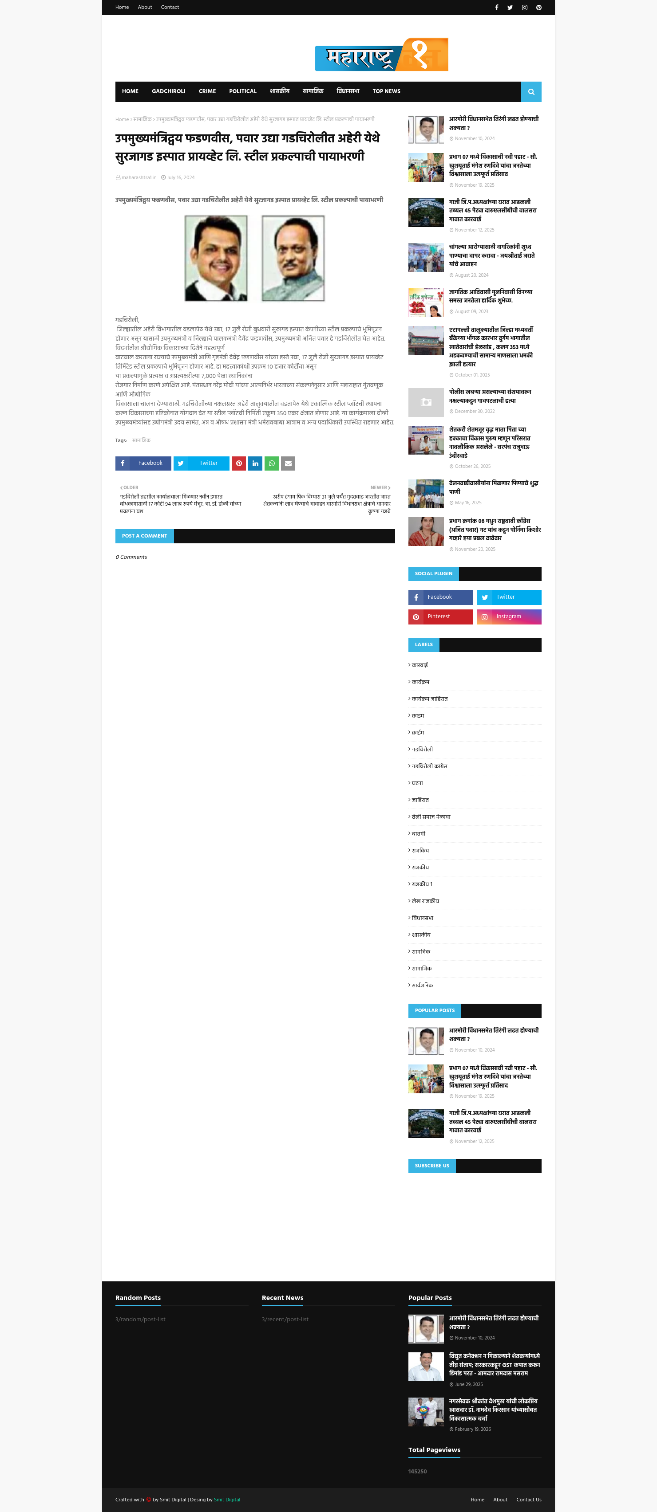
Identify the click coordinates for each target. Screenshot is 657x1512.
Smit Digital (173, 1500)
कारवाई (420, 665)
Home (122, 7)
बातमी (418, 834)
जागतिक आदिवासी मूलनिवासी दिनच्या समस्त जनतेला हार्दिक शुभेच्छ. (490, 297)
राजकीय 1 (422, 884)
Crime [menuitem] (207, 91)
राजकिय (420, 851)
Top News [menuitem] (386, 91)
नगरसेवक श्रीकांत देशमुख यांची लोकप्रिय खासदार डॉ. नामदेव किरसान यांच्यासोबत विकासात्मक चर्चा (493, 1411)
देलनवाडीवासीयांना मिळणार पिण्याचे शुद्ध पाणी (493, 488)
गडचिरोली (422, 749)
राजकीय (420, 867)
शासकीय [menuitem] (279, 91)
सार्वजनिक (422, 985)
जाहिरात (420, 800)
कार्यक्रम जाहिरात (430, 699)
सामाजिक (143, 119)
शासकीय (421, 935)
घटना (417, 783)
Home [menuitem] (130, 91)
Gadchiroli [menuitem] (169, 91)
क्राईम (418, 733)
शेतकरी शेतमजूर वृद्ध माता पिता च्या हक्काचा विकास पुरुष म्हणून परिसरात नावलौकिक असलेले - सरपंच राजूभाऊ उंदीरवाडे (489, 443)
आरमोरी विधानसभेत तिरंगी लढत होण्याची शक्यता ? (493, 124)
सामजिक (421, 952)
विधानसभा (422, 918)
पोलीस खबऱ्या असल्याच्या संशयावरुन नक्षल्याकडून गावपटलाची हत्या (490, 396)
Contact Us (529, 1500)
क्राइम (418, 716)
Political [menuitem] (243, 91)
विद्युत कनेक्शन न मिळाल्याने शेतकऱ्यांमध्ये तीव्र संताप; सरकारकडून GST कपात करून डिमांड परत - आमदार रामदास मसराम (494, 1365)
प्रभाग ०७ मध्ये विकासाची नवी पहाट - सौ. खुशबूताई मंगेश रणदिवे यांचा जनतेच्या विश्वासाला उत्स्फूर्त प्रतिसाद (493, 166)
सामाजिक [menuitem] (313, 91)
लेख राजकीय (425, 901)
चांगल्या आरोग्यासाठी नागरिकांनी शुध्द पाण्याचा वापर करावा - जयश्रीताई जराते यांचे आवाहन (492, 256)
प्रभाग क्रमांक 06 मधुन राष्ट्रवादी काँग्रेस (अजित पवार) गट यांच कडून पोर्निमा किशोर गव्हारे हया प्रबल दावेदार (495, 530)
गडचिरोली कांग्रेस (429, 766)
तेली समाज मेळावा (431, 817)
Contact (170, 7)
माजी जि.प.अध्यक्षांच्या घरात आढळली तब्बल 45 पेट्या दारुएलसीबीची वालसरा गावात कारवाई (493, 211)
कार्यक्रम (420, 682)
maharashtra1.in (139, 177)
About (145, 7)
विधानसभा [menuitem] (348, 91)
